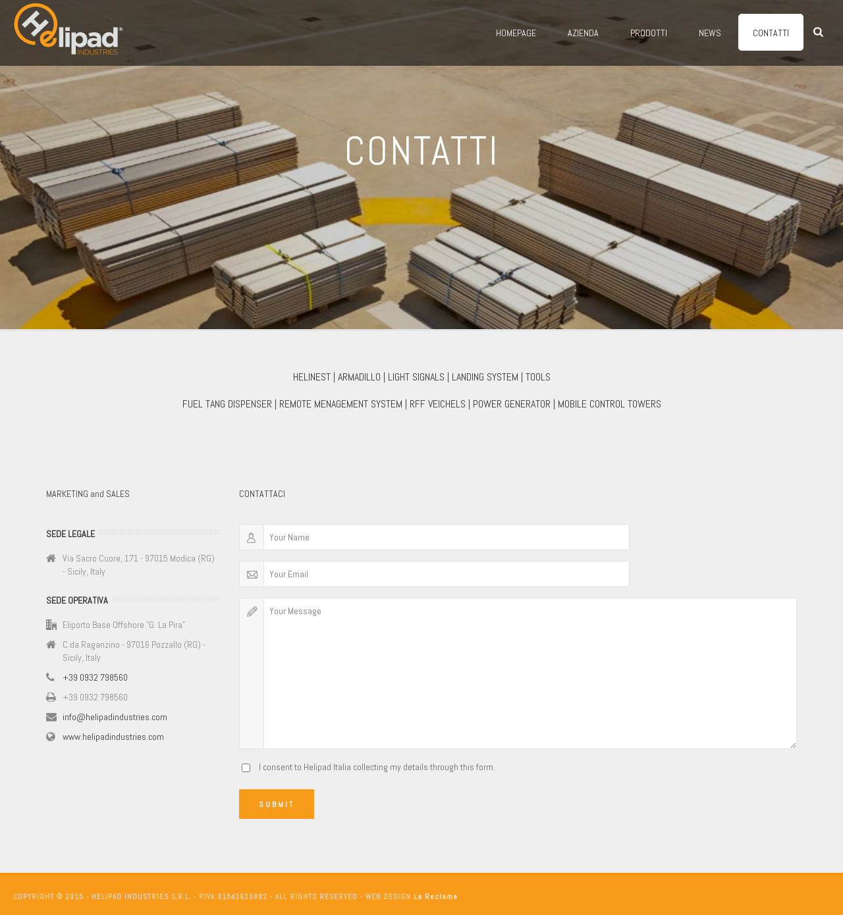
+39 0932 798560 (95, 677)
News (710, 33)
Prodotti (648, 33)
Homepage (516, 33)
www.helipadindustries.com (113, 737)
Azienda (583, 33)
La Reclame (436, 896)
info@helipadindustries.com (115, 717)
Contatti (771, 33)
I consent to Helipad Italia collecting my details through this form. (377, 767)
